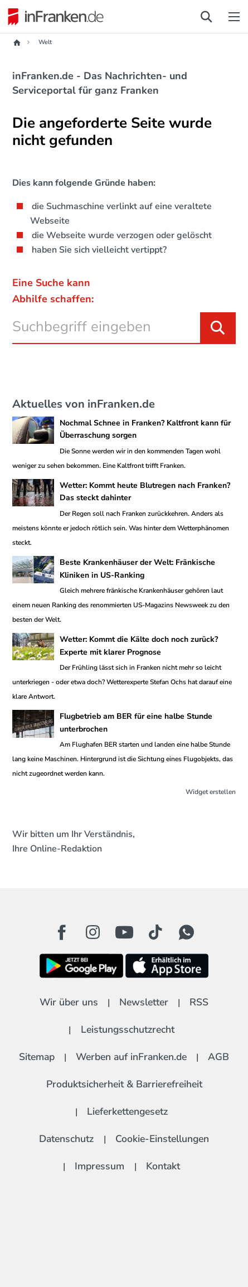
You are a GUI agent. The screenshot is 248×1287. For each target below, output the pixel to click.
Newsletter (143, 1002)
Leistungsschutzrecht (127, 1029)
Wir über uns (69, 1002)
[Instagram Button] (93, 935)
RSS (198, 1002)
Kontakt (163, 1166)
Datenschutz (66, 1138)
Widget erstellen (211, 791)
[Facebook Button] (61, 932)
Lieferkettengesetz (127, 1111)
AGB (218, 1056)
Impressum (99, 1166)
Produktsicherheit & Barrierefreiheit (124, 1084)
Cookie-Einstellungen (162, 1138)
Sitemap (37, 1056)
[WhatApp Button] (186, 932)
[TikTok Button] (155, 932)
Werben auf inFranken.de (131, 1056)
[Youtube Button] (124, 932)
